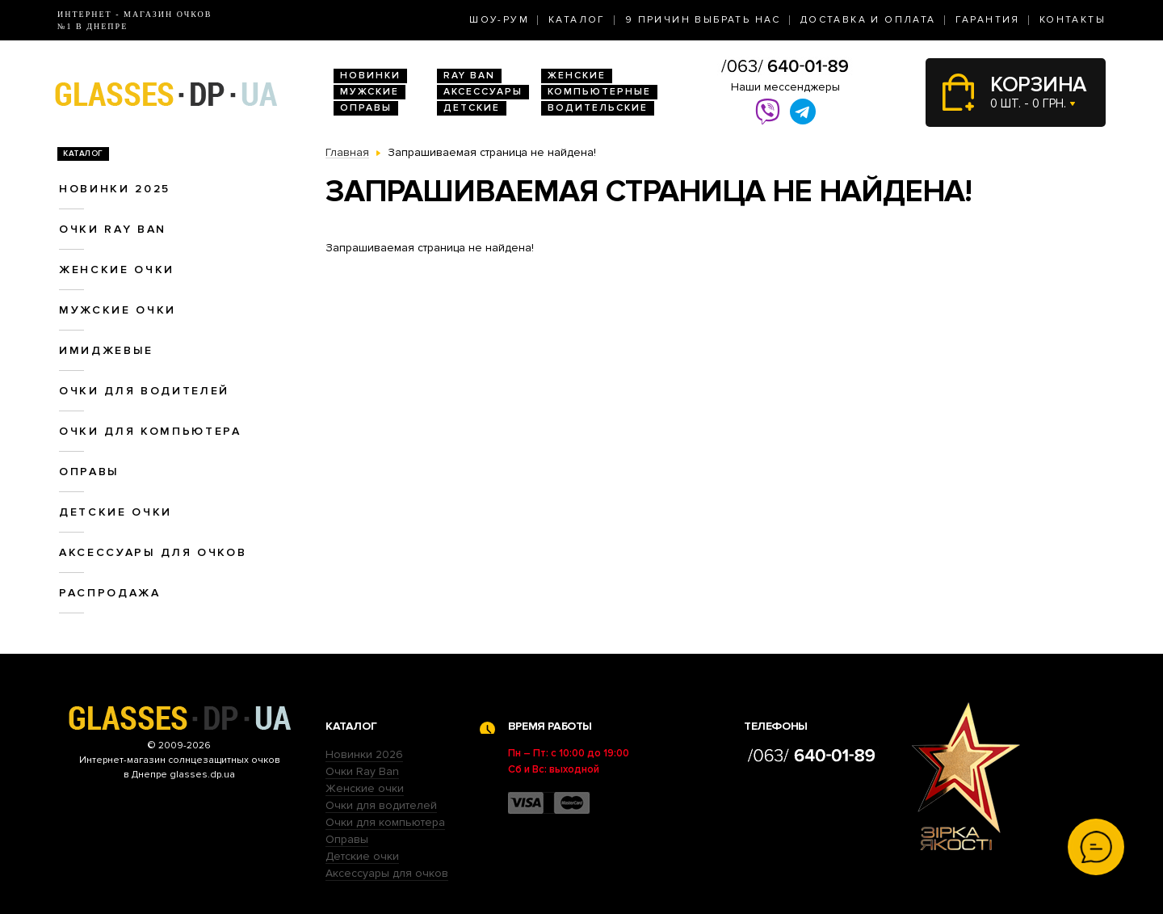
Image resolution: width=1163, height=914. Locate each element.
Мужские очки (117, 310)
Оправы (366, 108)
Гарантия (987, 20)
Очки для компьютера (150, 431)
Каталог (577, 20)
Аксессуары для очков (152, 552)
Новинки (370, 75)
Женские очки (116, 269)
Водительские (598, 108)
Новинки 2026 (364, 754)
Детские (471, 108)
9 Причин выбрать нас (703, 20)
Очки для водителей (144, 391)
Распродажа (110, 593)
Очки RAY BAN (112, 229)
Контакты (1072, 20)
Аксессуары (483, 92)
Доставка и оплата (868, 20)
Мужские (369, 92)
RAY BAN (469, 75)
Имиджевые (106, 350)
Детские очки (115, 512)
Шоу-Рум (499, 20)
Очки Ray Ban (362, 771)
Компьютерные (599, 92)
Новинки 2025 (114, 189)
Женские (577, 75)
